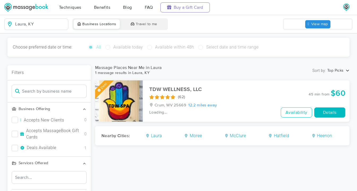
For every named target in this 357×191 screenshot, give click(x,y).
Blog (127, 7)
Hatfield (278, 135)
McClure (235, 135)
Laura (154, 135)
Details (330, 112)
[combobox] (40, 24)
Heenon (322, 135)
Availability (296, 112)
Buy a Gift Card (185, 7)
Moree (193, 135)
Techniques (70, 7)
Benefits (102, 7)
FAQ (149, 7)
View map (318, 24)
